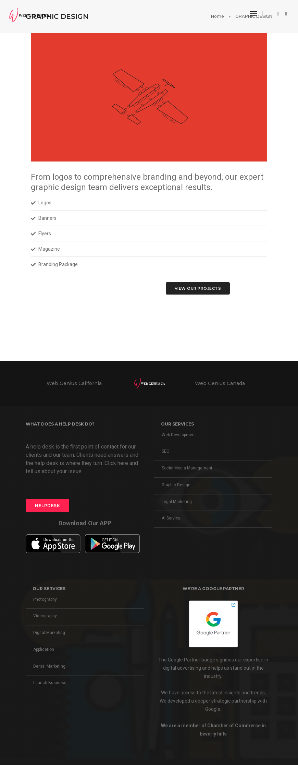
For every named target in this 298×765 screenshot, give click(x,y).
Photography (45, 599)
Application (43, 649)
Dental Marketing (49, 666)
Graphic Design (176, 484)
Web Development (179, 434)
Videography (45, 615)
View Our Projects (198, 288)
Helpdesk (47, 505)
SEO (166, 451)
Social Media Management (187, 468)
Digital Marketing (49, 632)
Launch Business (49, 682)
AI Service (171, 518)
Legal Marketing (177, 501)
